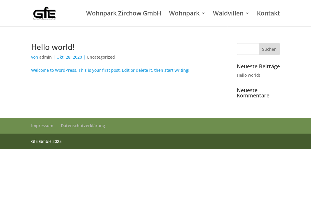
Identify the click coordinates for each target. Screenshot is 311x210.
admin (45, 57)
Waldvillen (228, 14)
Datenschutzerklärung (83, 125)
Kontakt (268, 14)
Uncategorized (101, 57)
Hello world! (52, 47)
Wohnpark (184, 14)
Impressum (42, 125)
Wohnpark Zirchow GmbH (123, 14)
